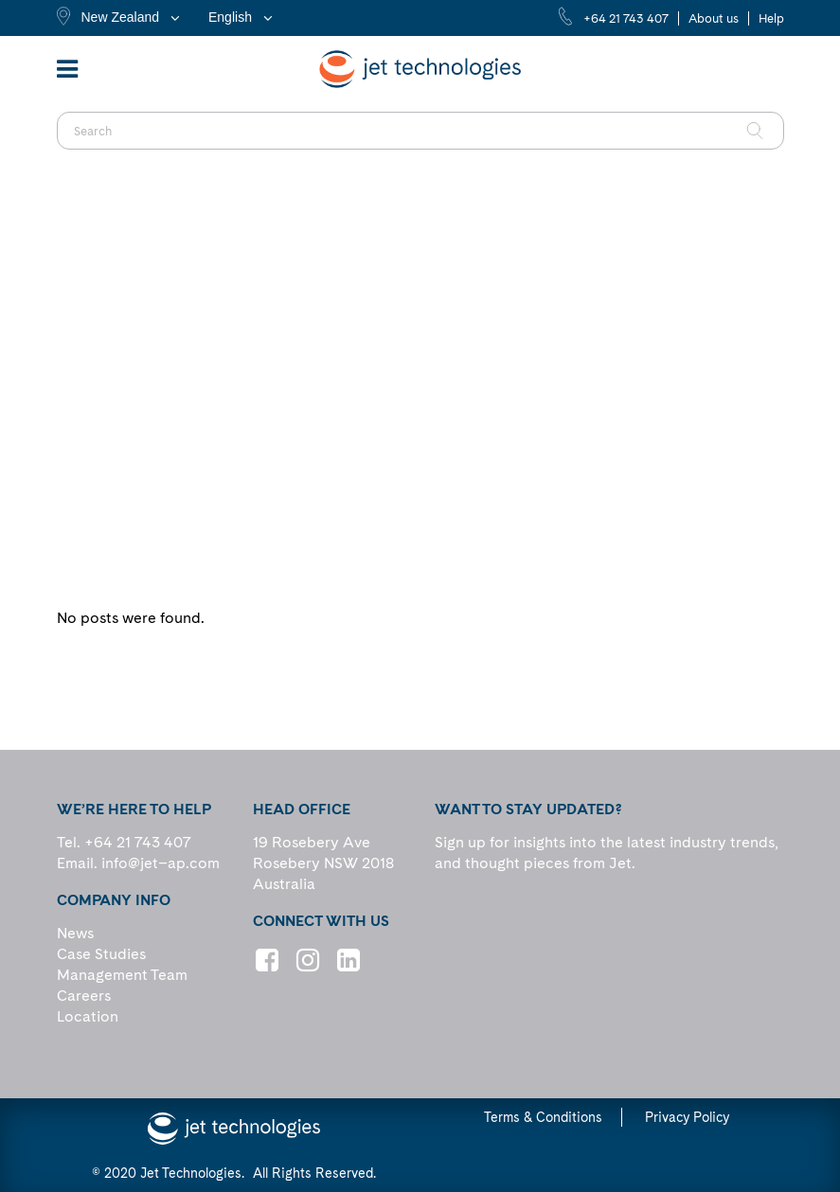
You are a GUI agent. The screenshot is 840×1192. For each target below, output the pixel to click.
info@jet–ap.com (160, 863)
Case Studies (101, 954)
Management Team (122, 975)
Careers (84, 996)
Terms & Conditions (543, 1117)
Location (87, 1016)
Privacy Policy (687, 1117)
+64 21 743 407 (626, 18)
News (75, 933)
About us (713, 18)
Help (771, 18)
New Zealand (120, 17)
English (230, 17)
